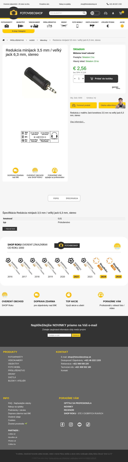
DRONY (11, 374)
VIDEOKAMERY (15, 360)
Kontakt (64, 370)
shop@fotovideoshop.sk (79, 357)
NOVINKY (68, 407)
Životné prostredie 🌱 (17, 424)
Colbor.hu (12, 444)
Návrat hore (9, 229)
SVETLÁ (12, 377)
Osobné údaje (14, 417)
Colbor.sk (12, 434)
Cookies (11, 420)
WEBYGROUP (91, 458)
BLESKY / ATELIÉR (17, 381)
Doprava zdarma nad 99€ (19, 413)
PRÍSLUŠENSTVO (16, 370)
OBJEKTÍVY (13, 364)
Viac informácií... (77, 122)
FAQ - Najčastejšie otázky (19, 403)
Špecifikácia (72, 198)
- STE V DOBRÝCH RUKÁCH (83, 413)
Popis (56, 198)
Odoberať (76, 335)
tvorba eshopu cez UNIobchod (59, 458)
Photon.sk (12, 441)
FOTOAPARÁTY (15, 357)
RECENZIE (69, 410)
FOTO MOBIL (14, 367)
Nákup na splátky (16, 407)
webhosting (74, 458)
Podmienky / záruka (17, 410)
